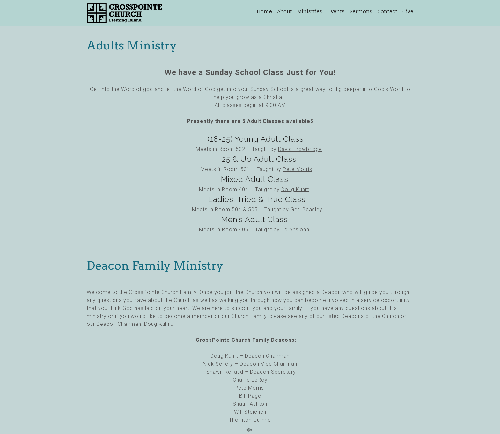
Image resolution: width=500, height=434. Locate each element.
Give (407, 11)
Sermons (361, 11)
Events (336, 11)
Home (264, 11)
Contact (387, 11)
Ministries (309, 11)
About (284, 11)
